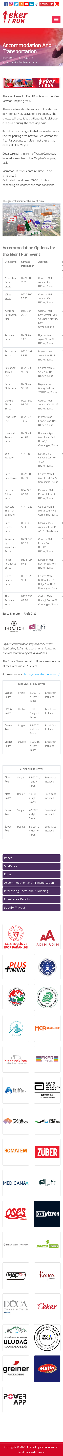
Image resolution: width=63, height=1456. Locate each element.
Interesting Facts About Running (26, 891)
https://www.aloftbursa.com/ (41, 674)
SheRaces (10, 866)
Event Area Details (17, 899)
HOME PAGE (8, 58)
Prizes (8, 858)
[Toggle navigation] (56, 19)
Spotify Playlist (14, 907)
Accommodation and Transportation (29, 883)
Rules (8, 874)
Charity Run (46, 4)
